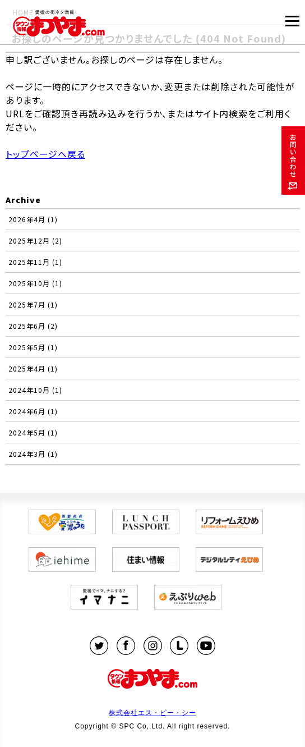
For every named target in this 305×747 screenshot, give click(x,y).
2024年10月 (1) (35, 390)
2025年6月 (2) (33, 326)
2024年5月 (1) (33, 432)
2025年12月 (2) (35, 240)
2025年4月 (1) (33, 368)
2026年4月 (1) (33, 219)
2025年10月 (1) (35, 283)
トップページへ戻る (45, 154)
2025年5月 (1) (33, 347)
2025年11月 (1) (35, 262)
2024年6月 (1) (33, 411)
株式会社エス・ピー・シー (152, 713)
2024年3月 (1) (33, 454)
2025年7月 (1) (33, 304)
